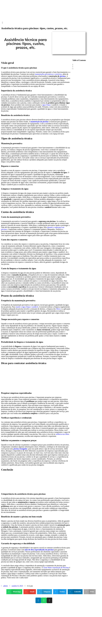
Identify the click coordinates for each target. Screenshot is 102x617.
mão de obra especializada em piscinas (39, 550)
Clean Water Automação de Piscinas (56, 568)
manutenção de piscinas (39, 122)
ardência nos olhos (62, 434)
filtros (58, 309)
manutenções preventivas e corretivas (48, 74)
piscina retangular (20, 449)
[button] (51, 23)
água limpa (46, 105)
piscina (62, 76)
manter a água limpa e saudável (27, 307)
